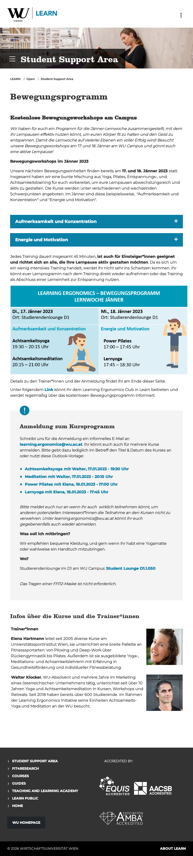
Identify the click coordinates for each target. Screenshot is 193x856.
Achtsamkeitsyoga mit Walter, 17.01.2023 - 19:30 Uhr (77, 469)
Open (30, 79)
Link (49, 389)
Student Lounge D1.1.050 (130, 568)
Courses (20, 776)
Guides (19, 783)
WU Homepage (26, 822)
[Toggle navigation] (181, 15)
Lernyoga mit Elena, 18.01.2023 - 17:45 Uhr (66, 492)
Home (17, 806)
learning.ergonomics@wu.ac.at (51, 444)
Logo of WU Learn (32, 15)
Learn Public (25, 798)
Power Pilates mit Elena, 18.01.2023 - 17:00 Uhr (71, 484)
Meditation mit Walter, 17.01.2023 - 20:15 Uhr (69, 476)
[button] (96, 221)
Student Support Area (57, 79)
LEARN (15, 79)
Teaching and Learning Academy (45, 791)
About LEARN (173, 848)
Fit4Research (25, 768)
